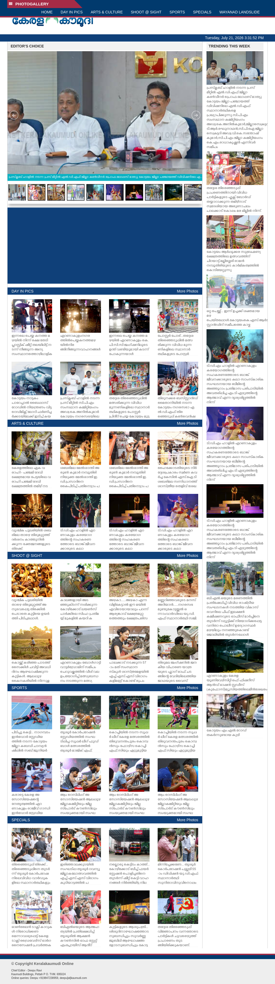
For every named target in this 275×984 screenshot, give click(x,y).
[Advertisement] (105, 245)
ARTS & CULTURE (107, 12)
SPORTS (177, 12)
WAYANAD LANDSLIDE (239, 12)
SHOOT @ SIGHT (146, 12)
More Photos (187, 291)
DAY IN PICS (72, 12)
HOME (47, 12)
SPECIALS (202, 12)
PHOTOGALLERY (29, 4)
